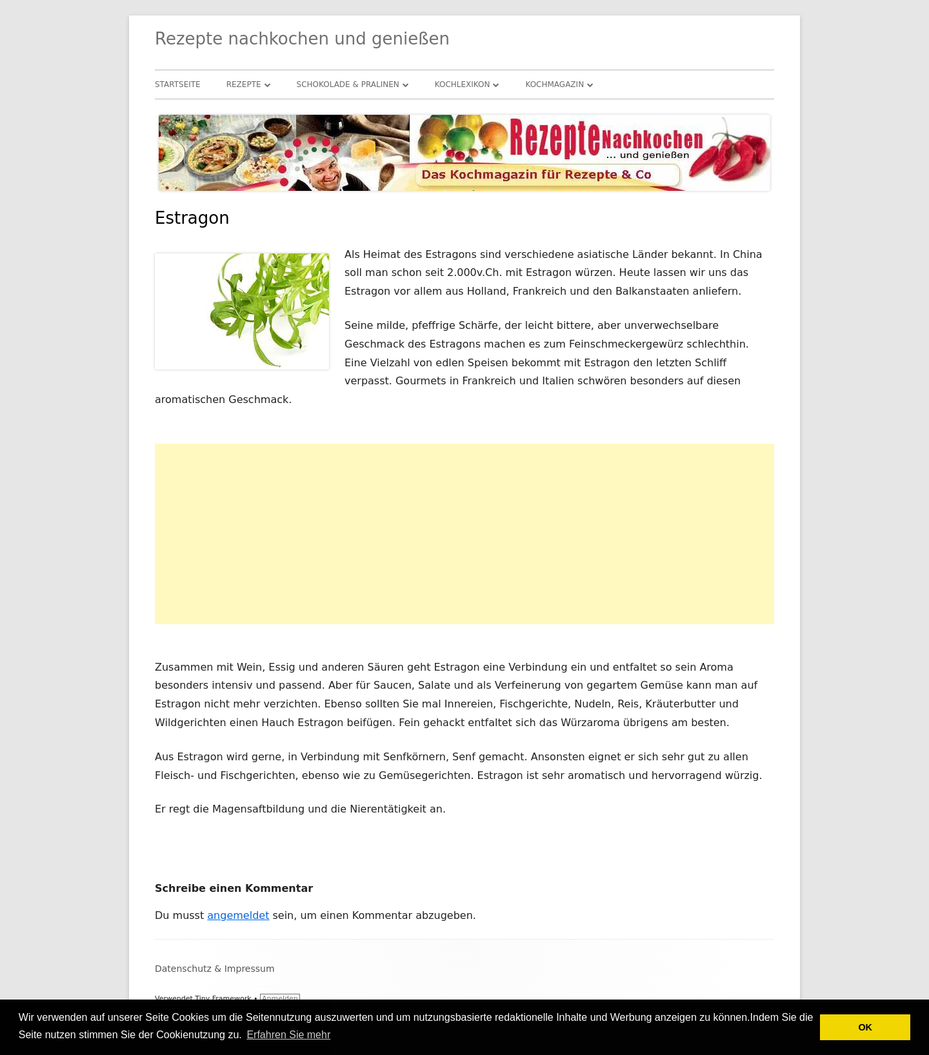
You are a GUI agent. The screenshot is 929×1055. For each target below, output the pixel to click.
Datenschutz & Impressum (215, 968)
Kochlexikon (462, 84)
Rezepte (243, 84)
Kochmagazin (554, 84)
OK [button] (865, 1027)
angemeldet (238, 915)
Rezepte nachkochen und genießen (302, 38)
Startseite (178, 84)
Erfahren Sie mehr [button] (288, 1034)
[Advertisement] (464, 534)
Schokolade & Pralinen (348, 84)
